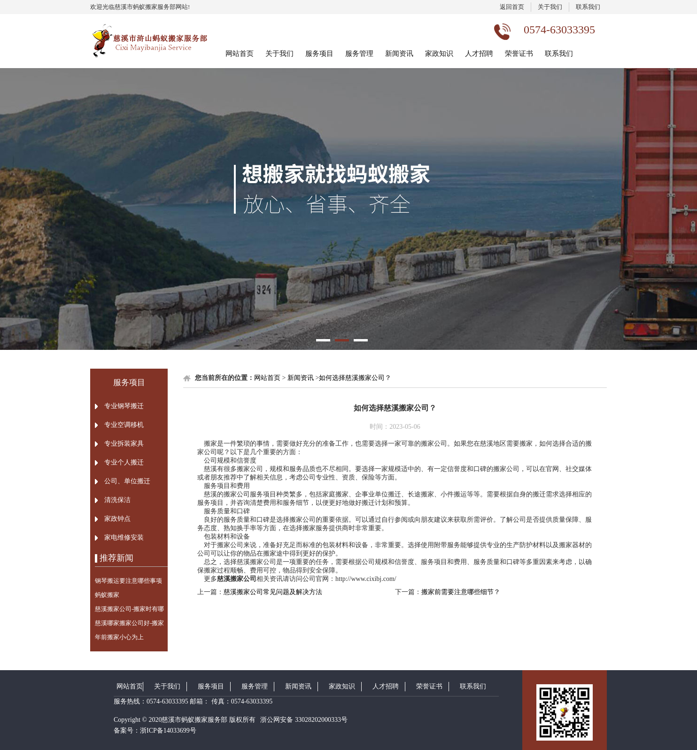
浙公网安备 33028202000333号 (303, 719)
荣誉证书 (519, 53)
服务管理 (359, 53)
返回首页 (512, 6)
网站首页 (239, 53)
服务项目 (319, 53)
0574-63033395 (167, 701)
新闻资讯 (399, 53)
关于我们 (550, 6)
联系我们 (588, 6)
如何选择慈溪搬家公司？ (355, 377)
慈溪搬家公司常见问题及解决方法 (273, 591)
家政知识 (439, 53)
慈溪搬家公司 (236, 578)
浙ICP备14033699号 (168, 730)
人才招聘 (479, 53)
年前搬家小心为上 (119, 637)
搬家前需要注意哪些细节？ (460, 591)
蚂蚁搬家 (107, 594)
